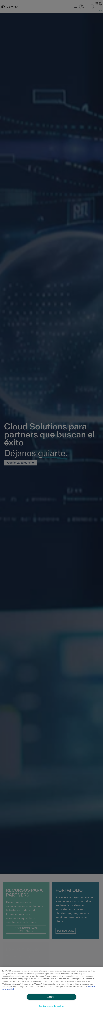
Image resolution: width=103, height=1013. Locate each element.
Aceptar (51, 997)
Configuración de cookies (51, 1006)
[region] (51, 990)
